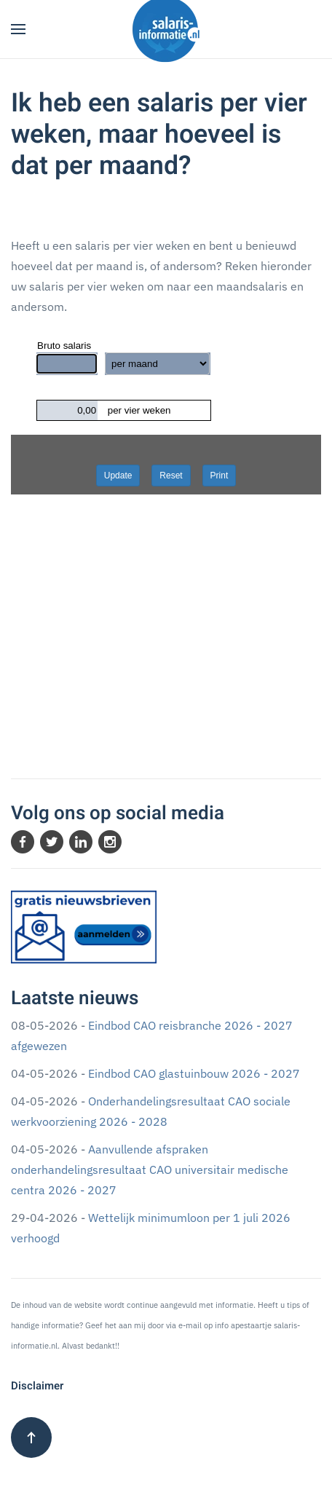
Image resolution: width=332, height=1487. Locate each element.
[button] (18, 29)
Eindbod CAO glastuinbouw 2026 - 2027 (194, 1073)
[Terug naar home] (166, 29)
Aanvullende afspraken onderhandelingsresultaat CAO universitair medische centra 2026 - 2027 (149, 1169)
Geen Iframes (166, 502)
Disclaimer (37, 1386)
